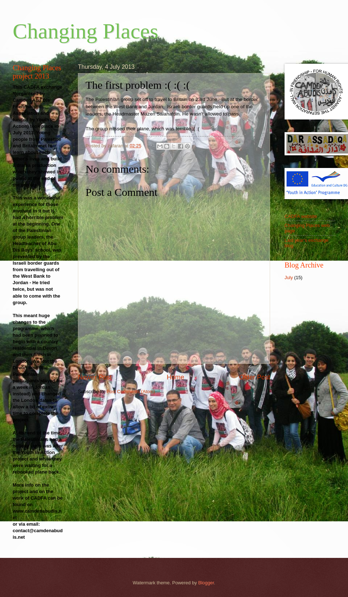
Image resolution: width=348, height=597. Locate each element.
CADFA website (301, 216)
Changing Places (85, 31)
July (289, 277)
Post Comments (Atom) (131, 391)
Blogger (206, 582)
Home (175, 377)
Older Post (254, 377)
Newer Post (95, 377)
